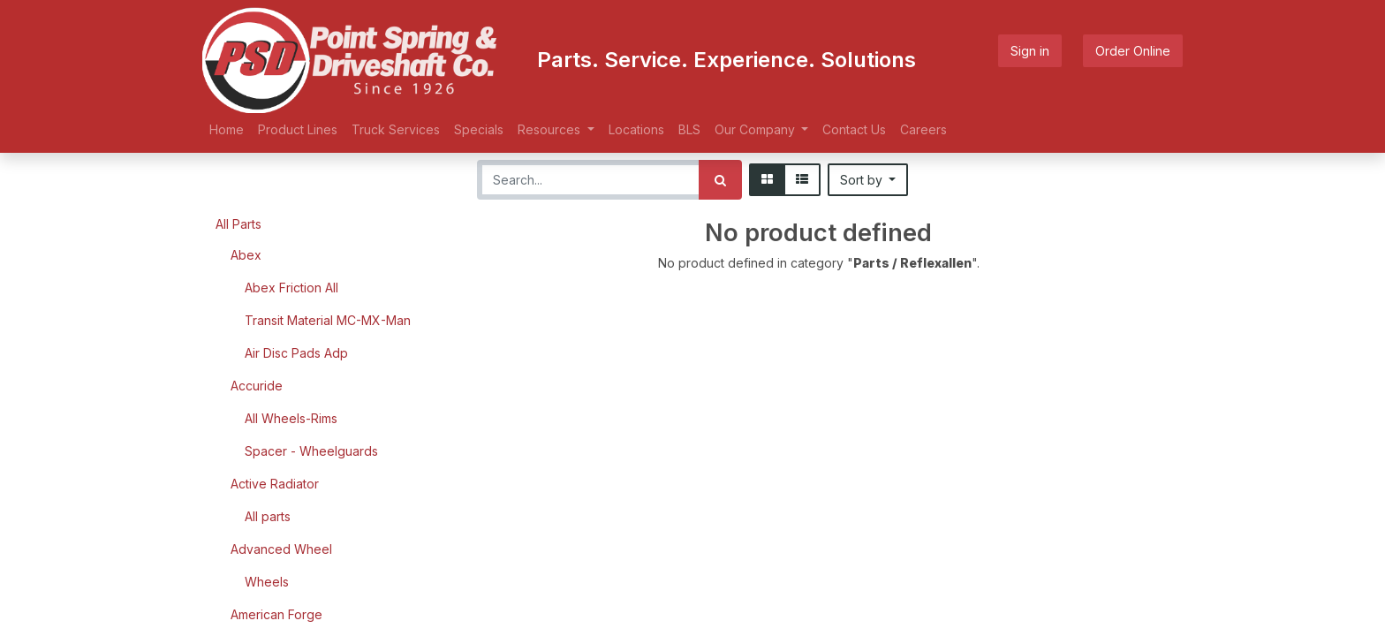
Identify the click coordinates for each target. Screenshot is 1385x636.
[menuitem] (226, 129)
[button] (868, 179)
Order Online (1132, 50)
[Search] (720, 180)
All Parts (238, 223)
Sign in (1029, 50)
